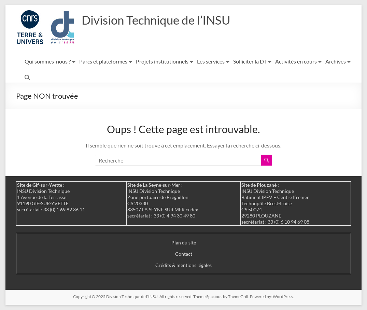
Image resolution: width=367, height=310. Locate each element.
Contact (183, 254)
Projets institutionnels (162, 61)
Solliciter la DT (250, 61)
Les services (211, 61)
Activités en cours (296, 61)
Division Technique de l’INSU (158, 19)
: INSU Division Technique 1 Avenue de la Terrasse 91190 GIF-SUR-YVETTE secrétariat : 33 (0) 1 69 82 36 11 (51, 197)
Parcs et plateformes (103, 61)
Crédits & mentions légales (183, 265)
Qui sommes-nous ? (48, 61)
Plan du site (183, 242)
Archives (335, 61)
